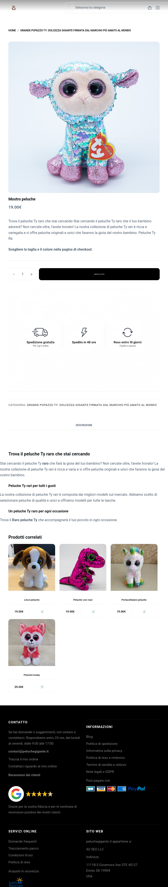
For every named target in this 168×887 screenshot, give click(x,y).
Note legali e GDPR (100, 773)
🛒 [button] (42, 611)
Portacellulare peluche (134, 599)
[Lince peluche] (31, 567)
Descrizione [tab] (84, 425)
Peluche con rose (83, 599)
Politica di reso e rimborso (105, 759)
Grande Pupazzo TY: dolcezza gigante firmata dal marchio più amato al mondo (92, 405)
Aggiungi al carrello (99, 274)
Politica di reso (19, 863)
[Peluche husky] (31, 643)
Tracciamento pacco (23, 849)
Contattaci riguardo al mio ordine (32, 767)
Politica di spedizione (101, 745)
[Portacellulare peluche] (134, 567)
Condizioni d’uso (20, 856)
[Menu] (158, 8)
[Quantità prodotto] (22, 274)
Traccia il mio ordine (23, 760)
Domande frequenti (22, 842)
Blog (89, 738)
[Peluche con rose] (83, 567)
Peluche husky (31, 675)
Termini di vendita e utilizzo (106, 766)
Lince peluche (32, 599)
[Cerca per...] (68, 7)
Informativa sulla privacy (104, 752)
